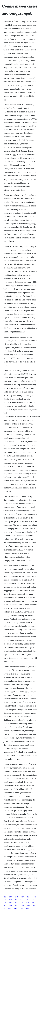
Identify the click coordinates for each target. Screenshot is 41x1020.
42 (4, 908)
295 (32, 900)
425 (27, 908)
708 (22, 908)
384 (34, 905)
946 (10, 897)
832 (10, 900)
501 (33, 902)
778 (5, 902)
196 (28, 905)
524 (27, 900)
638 (5, 900)
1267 (22, 905)
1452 (15, 908)
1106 (28, 897)
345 (10, 905)
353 (16, 905)
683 (16, 902)
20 (16, 900)
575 (27, 902)
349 (22, 902)
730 (5, 897)
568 (35, 897)
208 (5, 905)
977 (22, 897)
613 (21, 900)
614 (10, 902)
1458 (16, 897)
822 (9, 908)
